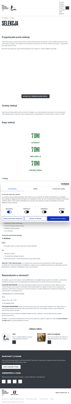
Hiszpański (62, 6)
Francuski (61, 2)
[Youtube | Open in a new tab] (14, 381)
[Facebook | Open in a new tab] (3, 381)
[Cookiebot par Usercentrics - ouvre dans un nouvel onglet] (62, 184)
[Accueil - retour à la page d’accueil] (13, 8)
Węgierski (61, 13)
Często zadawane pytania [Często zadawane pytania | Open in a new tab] (10, 367)
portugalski (62, 10)
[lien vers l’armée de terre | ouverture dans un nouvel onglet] (14, 393)
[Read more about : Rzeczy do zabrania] (49, 342)
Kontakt (52, 399)
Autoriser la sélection (35, 218)
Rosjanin (61, 8)
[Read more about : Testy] (14, 342)
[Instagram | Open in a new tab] (9, 381)
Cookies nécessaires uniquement (12, 218)
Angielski (61, 4)
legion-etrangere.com (61, 392)
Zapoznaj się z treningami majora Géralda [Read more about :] (35, 96)
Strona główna (5, 17)
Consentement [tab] (12, 188)
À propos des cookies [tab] (58, 188)
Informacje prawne (44, 399)
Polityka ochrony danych (31, 399)
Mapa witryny (5, 399)
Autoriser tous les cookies (58, 218)
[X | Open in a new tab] (20, 381)
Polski (60, 11)
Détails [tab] (36, 188)
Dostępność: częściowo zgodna (17, 399)
